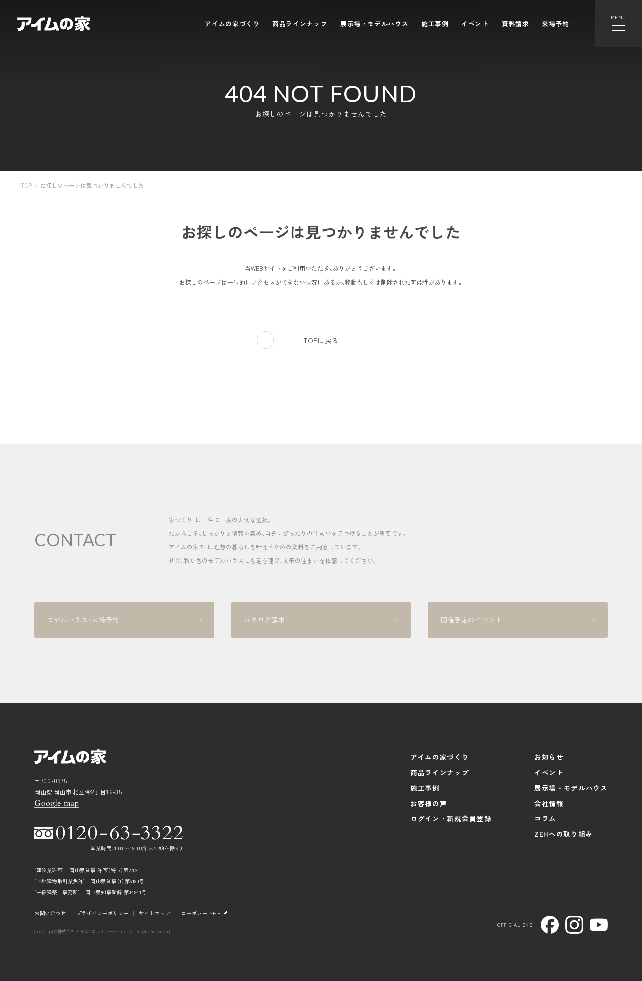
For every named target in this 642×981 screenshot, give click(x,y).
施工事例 (435, 23)
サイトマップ (155, 913)
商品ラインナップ (299, 23)
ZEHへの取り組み (563, 834)
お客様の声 (428, 803)
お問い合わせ (50, 913)
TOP (26, 185)
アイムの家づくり (232, 23)
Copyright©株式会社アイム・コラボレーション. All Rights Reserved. (102, 931)
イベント (475, 23)
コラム (545, 818)
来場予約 (555, 23)
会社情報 (549, 803)
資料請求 (515, 23)
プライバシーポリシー (102, 913)
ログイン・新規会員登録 (451, 818)
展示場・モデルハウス (374, 23)
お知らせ (549, 757)
